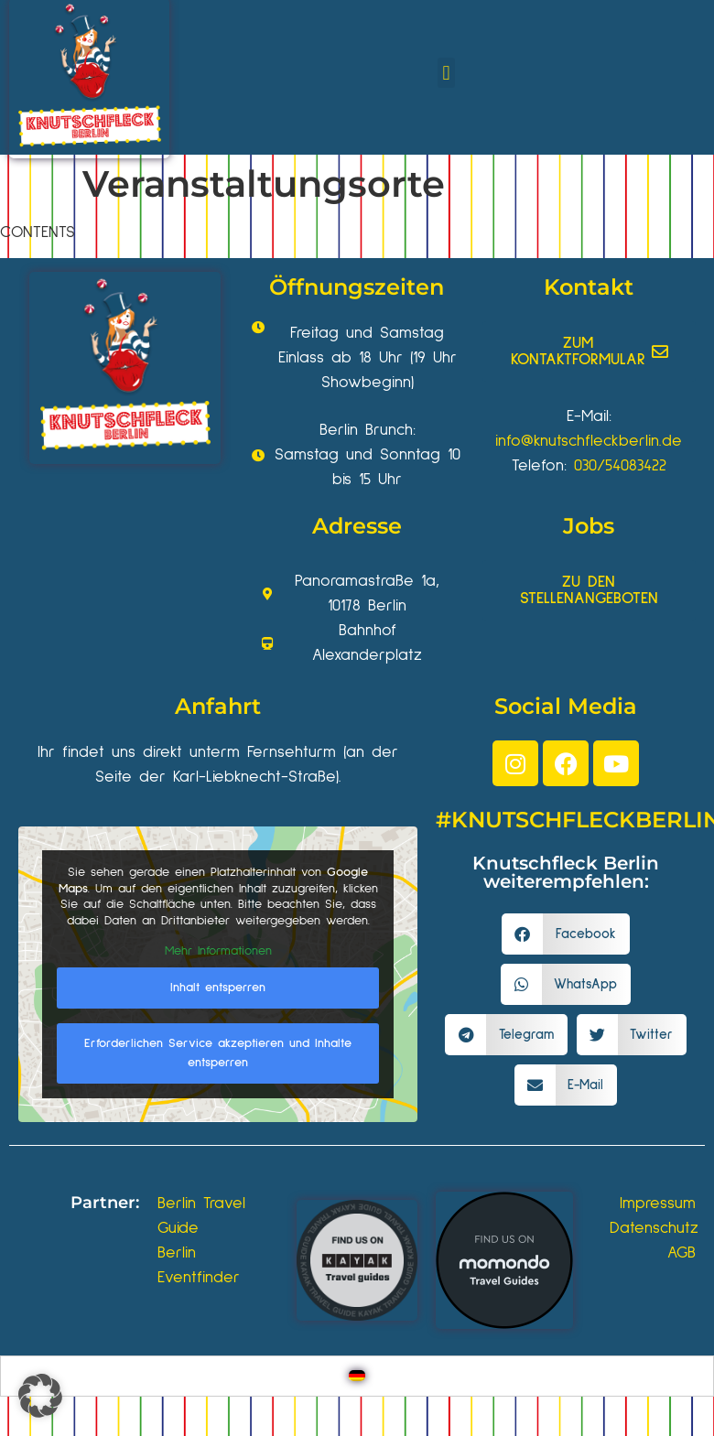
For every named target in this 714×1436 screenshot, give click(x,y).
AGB (681, 1253)
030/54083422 (620, 466)
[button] (446, 73)
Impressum (658, 1203)
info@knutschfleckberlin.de (588, 441)
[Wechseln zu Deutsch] (357, 1376)
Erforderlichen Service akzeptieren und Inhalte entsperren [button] (218, 1052)
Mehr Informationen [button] (218, 951)
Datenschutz (654, 1228)
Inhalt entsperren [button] (217, 986)
